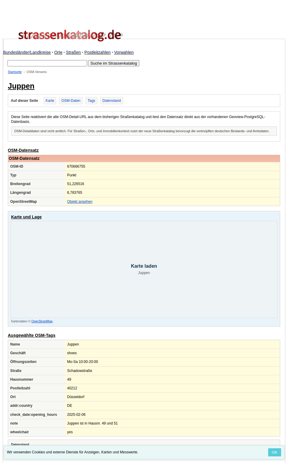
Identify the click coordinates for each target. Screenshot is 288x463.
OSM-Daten (70, 101)
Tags (91, 101)
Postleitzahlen (97, 52)
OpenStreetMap (42, 321)
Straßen (73, 52)
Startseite (15, 72)
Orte (58, 52)
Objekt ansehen (79, 202)
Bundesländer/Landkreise (27, 52)
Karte (50, 101)
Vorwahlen (124, 52)
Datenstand (111, 101)
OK (274, 452)
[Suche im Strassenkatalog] (47, 63)
